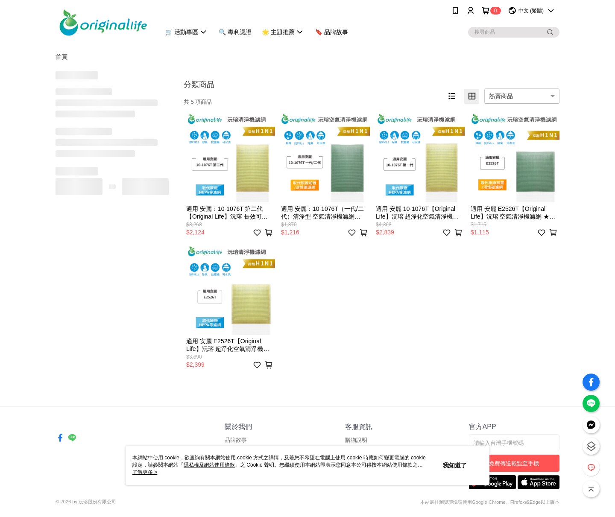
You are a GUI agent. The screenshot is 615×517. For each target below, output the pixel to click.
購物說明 (356, 440)
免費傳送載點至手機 (514, 463)
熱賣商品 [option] (501, 96)
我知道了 (455, 465)
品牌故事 (236, 440)
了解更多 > (144, 472)
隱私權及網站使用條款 (209, 465)
